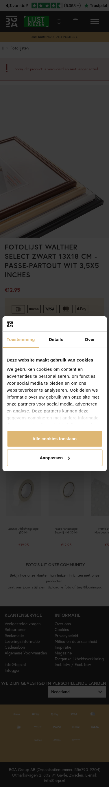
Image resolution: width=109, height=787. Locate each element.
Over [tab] (90, 339)
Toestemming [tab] (21, 339)
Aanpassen (55, 457)
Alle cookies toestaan (54, 438)
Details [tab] (56, 339)
